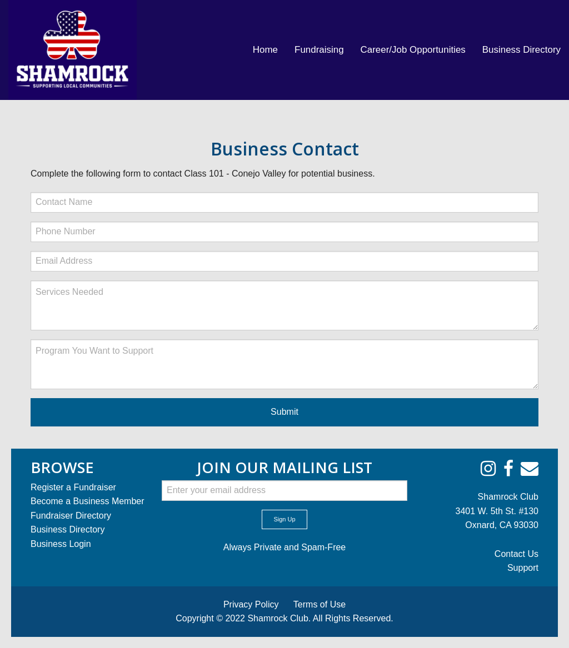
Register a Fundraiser (73, 487)
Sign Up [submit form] (284, 519)
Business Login (61, 544)
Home (265, 49)
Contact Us (516, 554)
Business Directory (521, 49)
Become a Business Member (87, 501)
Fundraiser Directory (71, 515)
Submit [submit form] (284, 411)
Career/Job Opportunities (413, 49)
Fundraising (319, 49)
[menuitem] (265, 50)
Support (522, 567)
